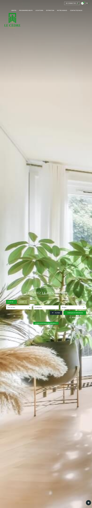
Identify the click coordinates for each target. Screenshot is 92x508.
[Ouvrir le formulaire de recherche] (56, 313)
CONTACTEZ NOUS (76, 10)
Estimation (50, 10)
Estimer (32, 302)
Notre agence (62, 10)
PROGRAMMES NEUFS (26, 10)
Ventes (13, 10)
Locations (39, 10)
